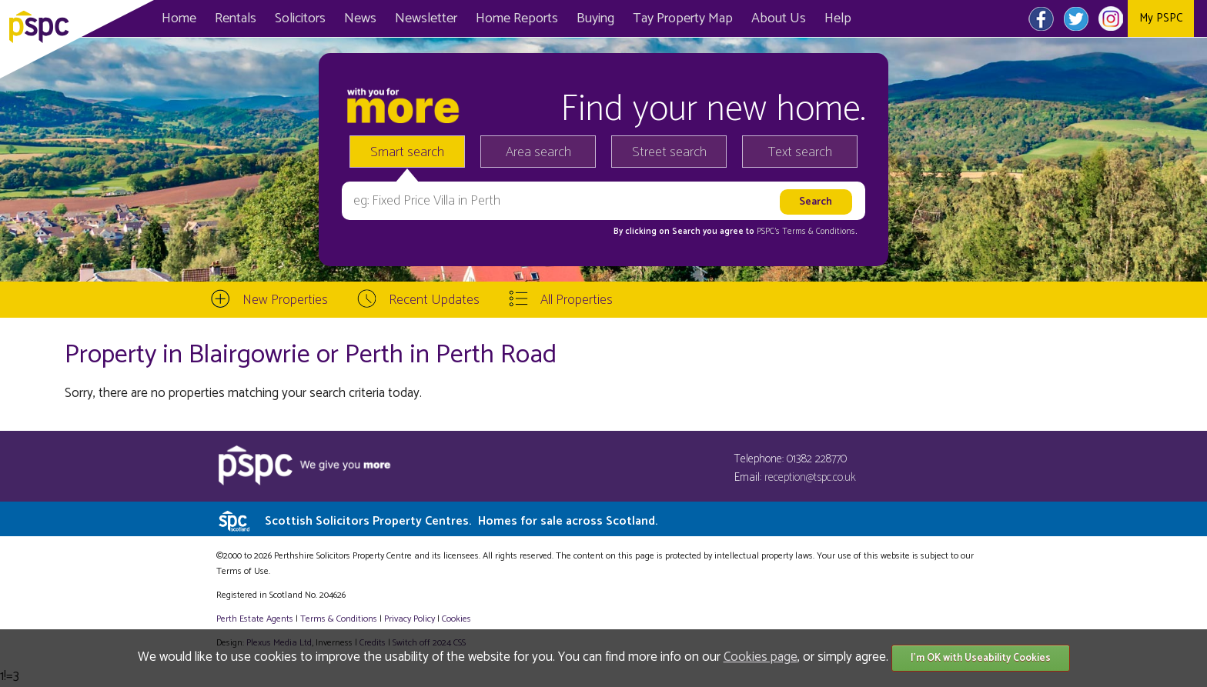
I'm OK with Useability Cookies (981, 658)
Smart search (407, 152)
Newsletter (426, 18)
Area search (538, 152)
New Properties (285, 300)
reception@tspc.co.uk (810, 477)
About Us (778, 18)
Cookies (456, 619)
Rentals (235, 18)
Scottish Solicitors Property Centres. (461, 521)
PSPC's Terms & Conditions (806, 231)
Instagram (1110, 18)
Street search (669, 152)
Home (179, 18)
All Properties (576, 300)
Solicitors (300, 18)
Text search (800, 152)
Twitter (1075, 18)
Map (683, 18)
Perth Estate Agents (254, 619)
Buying (595, 18)
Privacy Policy (409, 619)
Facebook (1041, 18)
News (360, 18)
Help (837, 18)
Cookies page (760, 657)
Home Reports (517, 18)
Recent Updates (434, 300)
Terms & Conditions (338, 619)
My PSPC (1160, 18)
